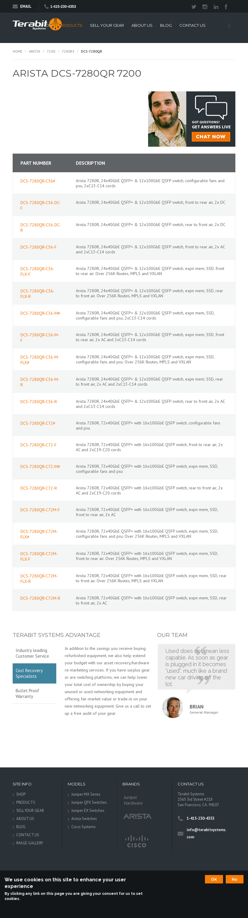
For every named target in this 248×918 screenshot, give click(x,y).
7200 (51, 51)
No (234, 879)
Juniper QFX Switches (89, 802)
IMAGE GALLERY (29, 843)
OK (214, 879)
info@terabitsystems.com (206, 833)
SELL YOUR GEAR (107, 25)
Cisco (136, 842)
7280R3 (68, 51)
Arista (34, 51)
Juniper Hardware (133, 800)
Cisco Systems (83, 826)
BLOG (166, 25)
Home (17, 51)
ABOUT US (142, 25)
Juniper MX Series (86, 794)
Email (22, 6)
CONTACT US (192, 25)
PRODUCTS (70, 25)
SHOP (46, 25)
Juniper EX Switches (87, 810)
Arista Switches (84, 818)
